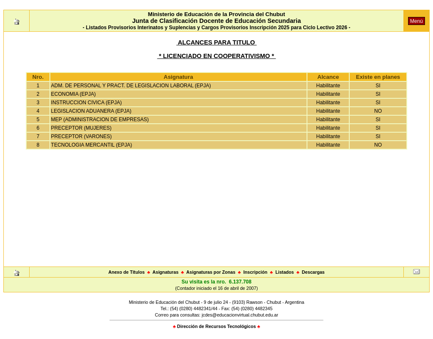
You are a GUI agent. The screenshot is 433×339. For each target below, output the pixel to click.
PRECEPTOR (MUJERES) (81, 128)
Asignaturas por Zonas (211, 272)
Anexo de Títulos (126, 272)
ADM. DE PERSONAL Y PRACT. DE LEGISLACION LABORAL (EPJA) (131, 86)
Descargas (313, 272)
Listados (284, 272)
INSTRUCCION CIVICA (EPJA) (86, 103)
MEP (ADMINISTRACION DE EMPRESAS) (100, 119)
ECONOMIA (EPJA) (73, 94)
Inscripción (255, 272)
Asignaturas (166, 272)
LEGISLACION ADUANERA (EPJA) (91, 111)
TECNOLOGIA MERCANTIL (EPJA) (91, 145)
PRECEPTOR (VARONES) (81, 136)
